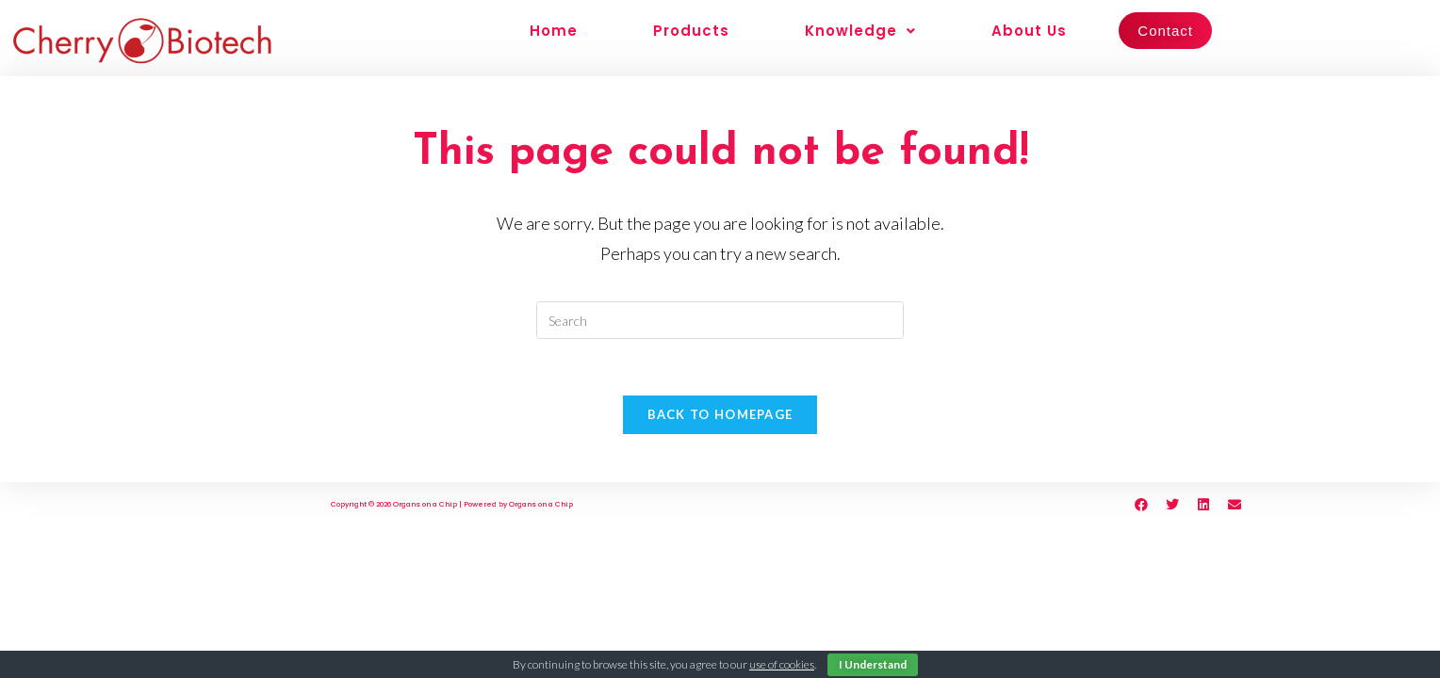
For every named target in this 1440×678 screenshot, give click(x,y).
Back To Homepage (720, 414)
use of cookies (781, 664)
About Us (1029, 30)
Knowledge (860, 30)
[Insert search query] (720, 320)
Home (554, 30)
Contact (1165, 31)
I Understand (873, 664)
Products (691, 30)
